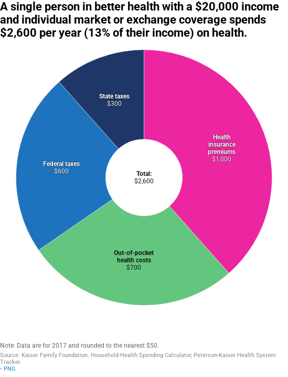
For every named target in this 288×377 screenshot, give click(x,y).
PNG (10, 368)
